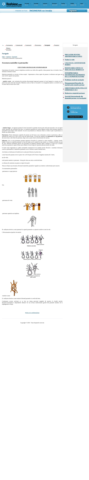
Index (3, 56)
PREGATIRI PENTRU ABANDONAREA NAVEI (73, 55)
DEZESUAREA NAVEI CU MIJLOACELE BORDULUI (74, 69)
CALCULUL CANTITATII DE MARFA (75, 64)
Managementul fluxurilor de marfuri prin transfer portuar (74, 84)
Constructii (28, 45)
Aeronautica (9, 45)
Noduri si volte (70, 59)
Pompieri (56, 45)
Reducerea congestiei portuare (75, 93)
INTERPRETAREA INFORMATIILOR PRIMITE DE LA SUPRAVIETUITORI (75, 74)
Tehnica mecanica (8, 49)
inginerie (8, 56)
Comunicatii (19, 45)
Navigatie (14, 56)
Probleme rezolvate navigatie (74, 80)
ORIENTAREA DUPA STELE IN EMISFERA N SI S (76, 89)
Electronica (38, 45)
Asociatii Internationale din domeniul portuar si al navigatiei (75, 97)
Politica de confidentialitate (32, 312)
